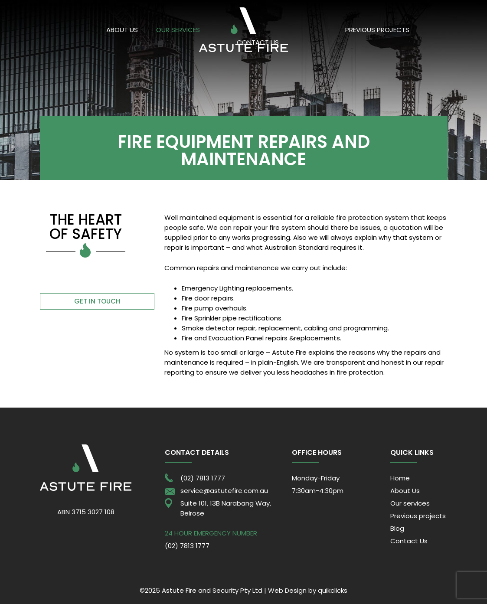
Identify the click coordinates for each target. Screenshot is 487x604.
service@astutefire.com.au (224, 490)
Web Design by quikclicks (307, 590)
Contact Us (409, 540)
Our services (178, 29)
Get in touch (97, 301)
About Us (122, 29)
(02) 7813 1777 (202, 478)
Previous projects (377, 29)
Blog (397, 528)
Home (400, 478)
